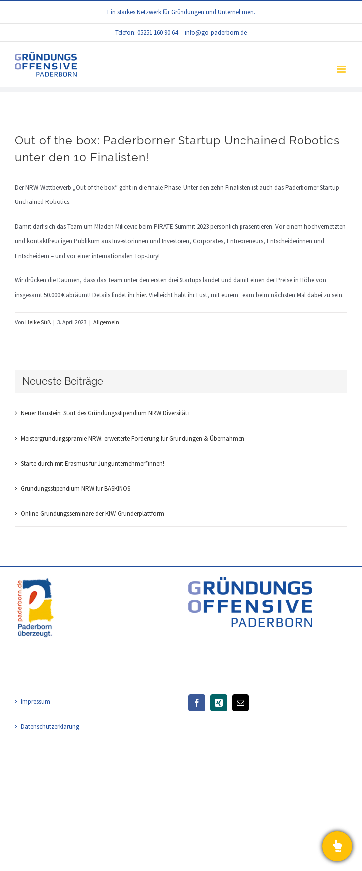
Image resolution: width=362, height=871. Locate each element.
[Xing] (218, 702)
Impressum (35, 701)
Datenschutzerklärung (50, 726)
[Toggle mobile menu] (342, 69)
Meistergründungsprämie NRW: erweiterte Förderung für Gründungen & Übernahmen (132, 438)
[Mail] (240, 702)
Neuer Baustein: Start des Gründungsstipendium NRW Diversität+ (106, 413)
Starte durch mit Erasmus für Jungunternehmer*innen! (92, 463)
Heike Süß (38, 322)
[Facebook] (196, 702)
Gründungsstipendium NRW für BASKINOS (75, 488)
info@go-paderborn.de (216, 32)
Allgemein (106, 322)
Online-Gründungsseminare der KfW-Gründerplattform (92, 513)
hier (141, 295)
